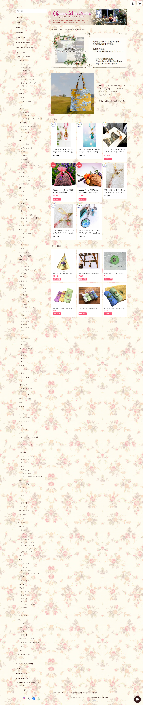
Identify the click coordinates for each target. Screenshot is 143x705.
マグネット (23, 199)
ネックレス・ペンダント (30, 270)
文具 (21, 211)
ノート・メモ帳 (27, 215)
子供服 (21, 192)
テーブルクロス (25, 180)
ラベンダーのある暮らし (25, 47)
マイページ (21, 690)
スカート (24, 295)
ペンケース (23, 650)
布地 (21, 140)
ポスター (22, 277)
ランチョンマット (25, 148)
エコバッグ (25, 74)
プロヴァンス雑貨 (66, 30)
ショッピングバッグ (28, 83)
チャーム (24, 159)
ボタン (23, 352)
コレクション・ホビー (27, 252)
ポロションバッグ (27, 77)
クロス (21, 105)
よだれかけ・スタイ (28, 308)
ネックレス (25, 321)
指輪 (22, 315)
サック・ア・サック (28, 127)
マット (21, 98)
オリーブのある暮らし (24, 42)
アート (21, 425)
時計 (21, 403)
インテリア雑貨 (23, 377)
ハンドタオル (26, 116)
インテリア (23, 222)
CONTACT (20, 669)
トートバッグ (26, 70)
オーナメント (24, 173)
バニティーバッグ (27, 67)
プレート (22, 492)
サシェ (21, 195)
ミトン (21, 137)
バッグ (21, 60)
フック (21, 381)
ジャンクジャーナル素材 (30, 218)
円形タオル (25, 113)
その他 (21, 365)
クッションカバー (25, 101)
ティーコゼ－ (24, 176)
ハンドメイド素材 (25, 348)
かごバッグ (25, 64)
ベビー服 (24, 304)
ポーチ (21, 90)
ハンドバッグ (26, 338)
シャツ (23, 292)
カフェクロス (24, 207)
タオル (21, 109)
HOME (54, 30)
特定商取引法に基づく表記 (79, 693)
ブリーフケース (26, 86)
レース (23, 362)
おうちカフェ (20, 38)
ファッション (22, 522)
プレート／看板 (25, 256)
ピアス (23, 169)
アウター (24, 289)
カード (21, 248)
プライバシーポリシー (60, 693)
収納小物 (22, 123)
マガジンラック (27, 389)
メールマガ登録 (21, 673)
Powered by (89, 701)
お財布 (21, 94)
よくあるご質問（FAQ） (25, 664)
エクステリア (22, 616)
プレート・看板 (25, 399)
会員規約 (95, 693)
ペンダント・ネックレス (30, 166)
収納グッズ (23, 385)
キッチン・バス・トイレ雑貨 (28, 437)
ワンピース (25, 301)
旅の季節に (20, 33)
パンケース (25, 133)
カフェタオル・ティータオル (31, 119)
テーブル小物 (24, 144)
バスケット (25, 130)
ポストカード (24, 627)
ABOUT (19, 23)
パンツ (23, 298)
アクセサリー (24, 156)
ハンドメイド (22, 281)
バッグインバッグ (27, 80)
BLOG (18, 28)
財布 (21, 229)
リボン (23, 355)
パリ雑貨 (20, 204)
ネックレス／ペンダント (30, 573)
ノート (21, 624)
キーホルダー (26, 267)
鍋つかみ (22, 188)
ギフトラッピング (24, 654)
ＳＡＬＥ (20, 659)
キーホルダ (25, 163)
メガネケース (24, 184)
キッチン (22, 226)
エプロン (22, 152)
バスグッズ (23, 480)
